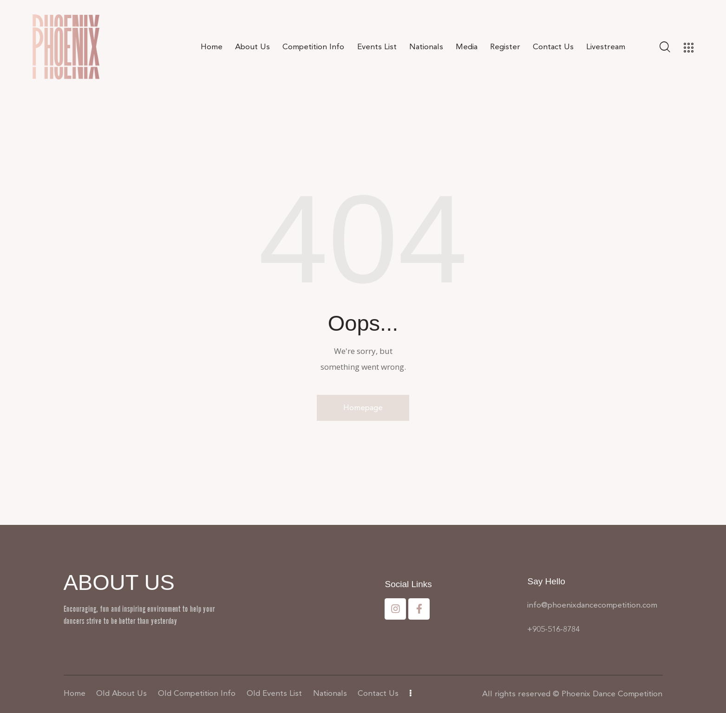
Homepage (363, 407)
